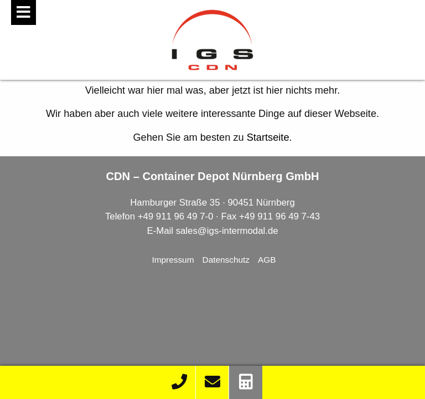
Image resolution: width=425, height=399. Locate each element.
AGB (267, 259)
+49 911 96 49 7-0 (176, 216)
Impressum (173, 259)
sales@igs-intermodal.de (227, 231)
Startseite (268, 137)
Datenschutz (226, 259)
